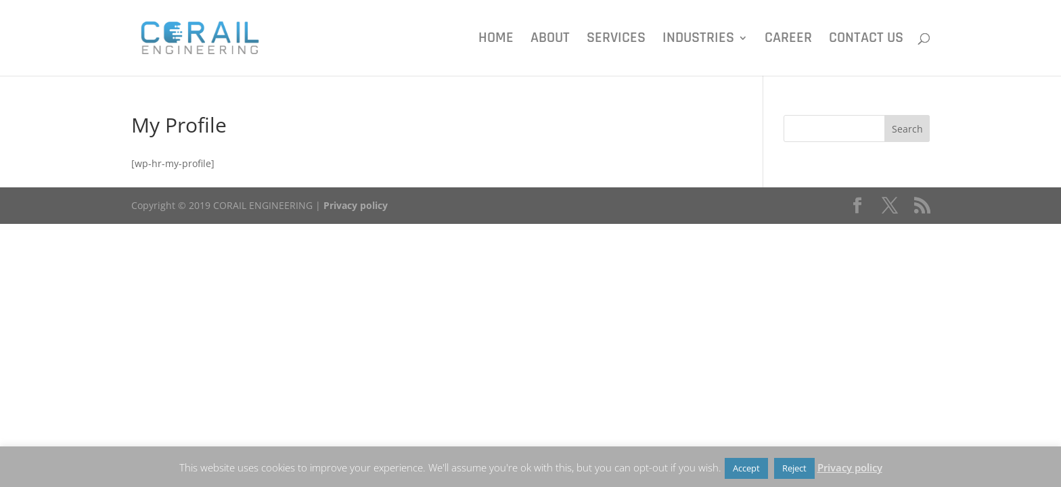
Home (496, 40)
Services (616, 40)
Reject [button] (794, 468)
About (550, 40)
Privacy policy (355, 205)
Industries (698, 40)
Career (788, 40)
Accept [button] (746, 468)
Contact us (866, 40)
